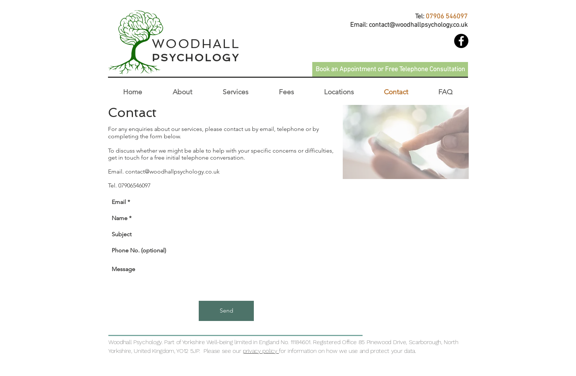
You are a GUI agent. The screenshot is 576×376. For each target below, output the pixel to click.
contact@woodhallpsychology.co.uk (418, 25)
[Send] (226, 311)
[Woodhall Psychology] (461, 41)
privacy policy (261, 350)
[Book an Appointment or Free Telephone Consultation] (390, 69)
